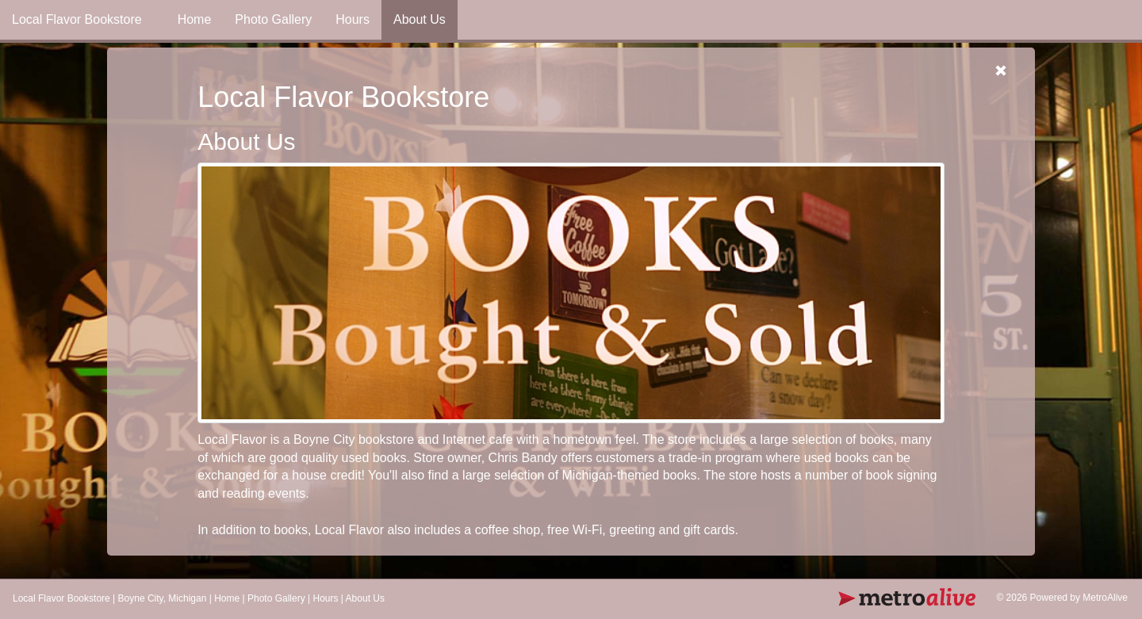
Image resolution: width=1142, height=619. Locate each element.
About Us (419, 19)
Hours (352, 19)
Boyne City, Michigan (162, 598)
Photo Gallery (273, 19)
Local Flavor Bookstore (61, 598)
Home (195, 19)
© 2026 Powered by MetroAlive (1062, 597)
